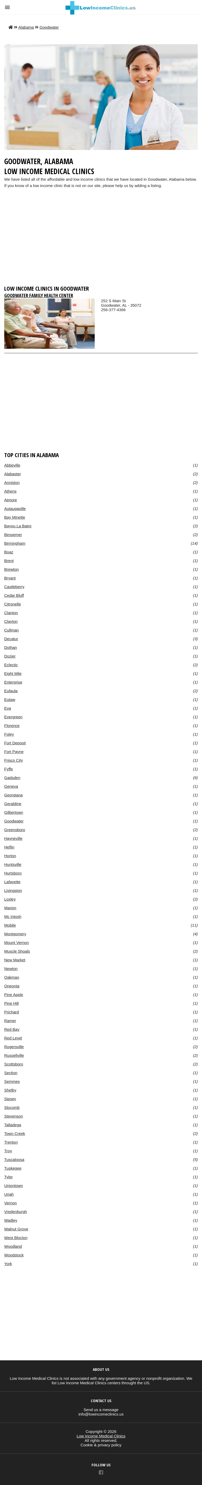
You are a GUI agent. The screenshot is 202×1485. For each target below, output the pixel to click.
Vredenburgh (15, 1211)
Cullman (11, 630)
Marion (10, 908)
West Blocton (15, 1237)
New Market (14, 960)
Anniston (12, 482)
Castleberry (14, 586)
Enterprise (13, 682)
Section (10, 1072)
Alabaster (12, 474)
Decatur (11, 639)
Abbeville (12, 465)
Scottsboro (13, 1064)
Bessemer (13, 534)
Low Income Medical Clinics (101, 1436)
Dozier (10, 656)
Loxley (10, 899)
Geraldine (12, 803)
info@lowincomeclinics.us (100, 1414)
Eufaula (11, 691)
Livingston (13, 890)
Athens (10, 491)
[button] (7, 7)
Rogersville (14, 1046)
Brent (9, 560)
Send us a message (101, 1409)
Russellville (14, 1055)
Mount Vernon (16, 942)
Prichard (11, 1012)
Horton (10, 855)
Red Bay (11, 1029)
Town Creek (14, 1133)
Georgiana (13, 795)
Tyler (8, 1177)
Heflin (9, 847)
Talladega (12, 1125)
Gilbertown (13, 812)
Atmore (10, 500)
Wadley (10, 1220)
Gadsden (12, 777)
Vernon (10, 1203)
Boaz (8, 552)
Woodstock (14, 1255)
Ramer (10, 1020)
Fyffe (8, 769)
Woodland (13, 1246)
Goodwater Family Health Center (38, 295)
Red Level (13, 1038)
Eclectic (11, 665)
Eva (7, 708)
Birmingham (14, 543)
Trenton (11, 1142)
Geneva (11, 786)
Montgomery (15, 934)
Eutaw (9, 699)
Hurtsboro (13, 873)
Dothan (10, 647)
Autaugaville (15, 508)
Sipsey (10, 1099)
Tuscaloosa (14, 1159)
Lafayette (12, 882)
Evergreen (13, 717)
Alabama (26, 27)
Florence (11, 725)
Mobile (10, 925)
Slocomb (11, 1107)
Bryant (10, 578)
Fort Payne (14, 751)
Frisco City (13, 760)
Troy (8, 1151)
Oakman (11, 977)
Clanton (11, 612)
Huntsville (12, 864)
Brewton (11, 569)
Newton (11, 968)
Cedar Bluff (14, 595)
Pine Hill (11, 1003)
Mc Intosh (12, 916)
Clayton (11, 621)
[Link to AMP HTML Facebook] (101, 1473)
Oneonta (11, 986)
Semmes (12, 1081)
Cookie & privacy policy (100, 1445)
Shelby (10, 1090)
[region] (101, 241)
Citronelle (12, 604)
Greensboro (14, 829)
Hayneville (13, 838)
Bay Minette (14, 517)
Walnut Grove (16, 1229)
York (8, 1263)
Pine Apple (13, 994)
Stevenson (13, 1116)
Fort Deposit (15, 743)
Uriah (9, 1194)
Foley (9, 734)
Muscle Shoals (17, 951)
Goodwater (49, 27)
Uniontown (13, 1185)
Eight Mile (13, 673)
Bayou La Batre (18, 526)
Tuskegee (12, 1168)
